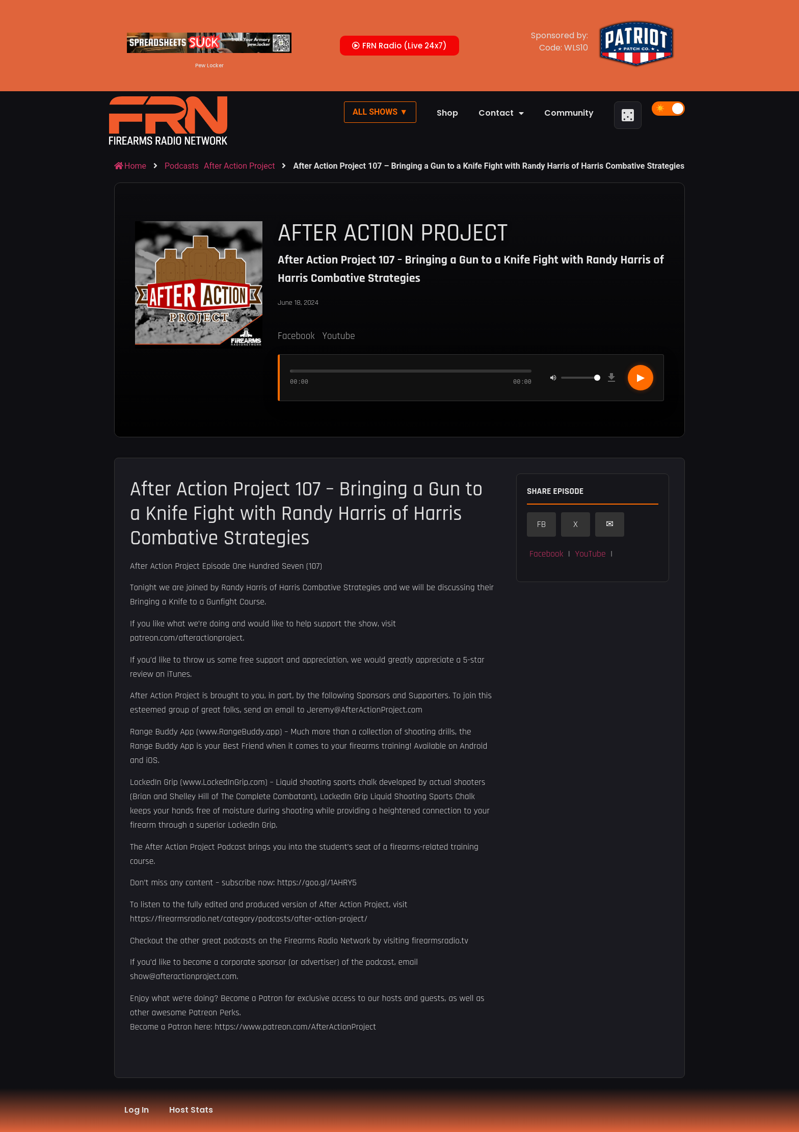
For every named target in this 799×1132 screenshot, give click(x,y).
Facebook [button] (546, 554)
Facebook (296, 336)
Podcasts (182, 166)
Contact (501, 113)
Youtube (338, 336)
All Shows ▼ (380, 112)
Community (569, 113)
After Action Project (239, 166)
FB (541, 524)
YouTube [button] (590, 554)
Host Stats (191, 1110)
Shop (447, 113)
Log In (136, 1110)
